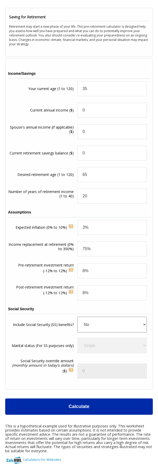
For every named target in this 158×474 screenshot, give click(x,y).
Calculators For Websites (42, 459)
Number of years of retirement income (41, 193)
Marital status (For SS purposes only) (43, 345)
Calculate (78, 406)
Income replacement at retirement (41, 246)
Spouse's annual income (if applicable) (42, 129)
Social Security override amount (43, 365)
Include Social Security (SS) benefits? (43, 324)
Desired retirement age (45, 174)
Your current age (51, 88)
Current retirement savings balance (42, 153)
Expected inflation (41, 227)
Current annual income (52, 110)
